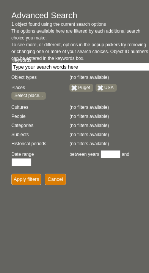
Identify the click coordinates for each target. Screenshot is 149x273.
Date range (22, 154)
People (18, 116)
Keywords (21, 60)
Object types (24, 77)
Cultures (19, 107)
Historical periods (28, 143)
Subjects (20, 134)
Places (18, 87)
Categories (22, 125)
